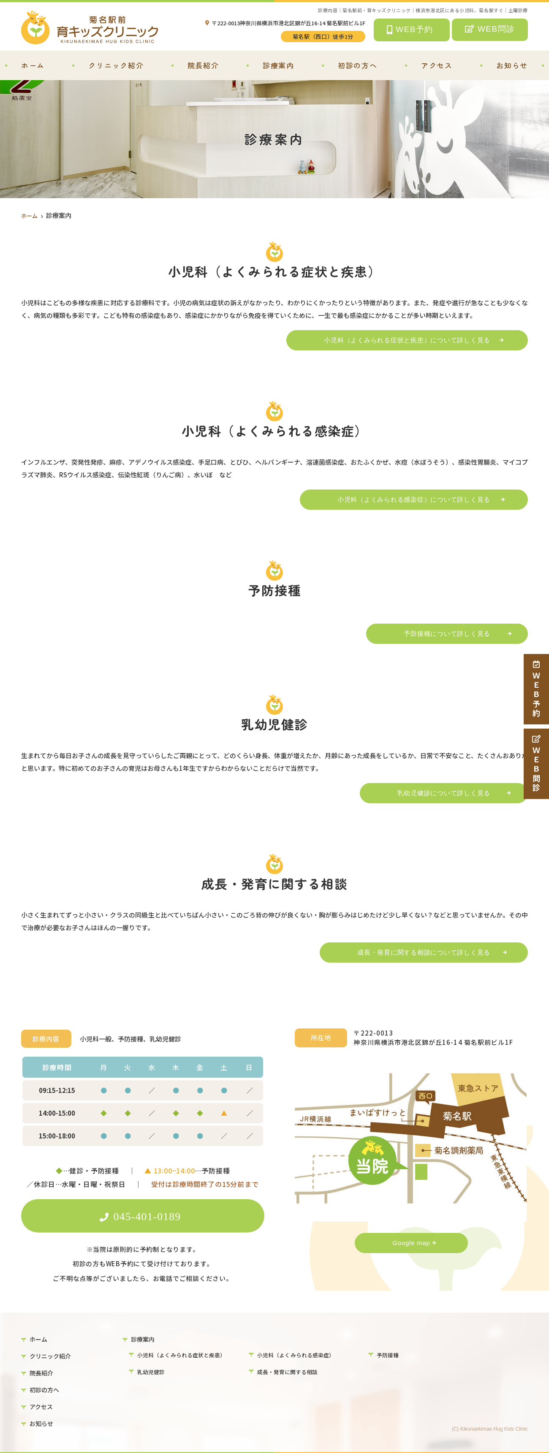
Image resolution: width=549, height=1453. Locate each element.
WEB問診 (490, 28)
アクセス (437, 65)
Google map (411, 1242)
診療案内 (278, 65)
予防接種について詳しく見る (438, 633)
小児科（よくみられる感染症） (298, 1354)
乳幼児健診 (152, 1371)
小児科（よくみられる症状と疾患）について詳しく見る (398, 340)
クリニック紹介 (116, 65)
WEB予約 (410, 30)
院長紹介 (203, 65)
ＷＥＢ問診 (536, 764)
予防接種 (388, 1354)
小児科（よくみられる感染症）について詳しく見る (405, 499)
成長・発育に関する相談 (289, 1371)
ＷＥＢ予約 (536, 689)
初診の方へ (358, 65)
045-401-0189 (143, 1215)
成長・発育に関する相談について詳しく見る (415, 952)
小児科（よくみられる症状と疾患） (184, 1354)
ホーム (33, 65)
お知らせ (512, 65)
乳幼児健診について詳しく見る (435, 792)
